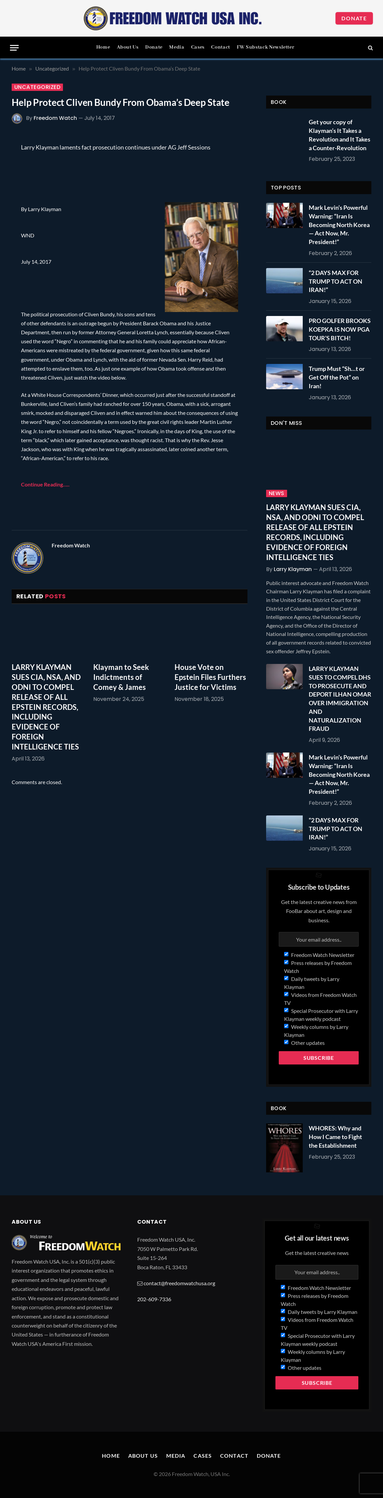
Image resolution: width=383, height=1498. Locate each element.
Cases (197, 47)
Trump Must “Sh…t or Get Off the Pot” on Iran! (337, 377)
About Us (128, 47)
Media (176, 47)
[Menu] (14, 47)
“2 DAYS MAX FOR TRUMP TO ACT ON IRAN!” (335, 281)
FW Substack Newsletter (265, 47)
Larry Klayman (293, 569)
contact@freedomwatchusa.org (179, 1283)
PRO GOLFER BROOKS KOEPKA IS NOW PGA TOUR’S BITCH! (340, 329)
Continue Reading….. (45, 484)
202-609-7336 (154, 1299)
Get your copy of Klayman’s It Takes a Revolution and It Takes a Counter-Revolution (339, 134)
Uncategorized (37, 87)
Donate (354, 18)
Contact (220, 47)
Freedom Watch (55, 118)
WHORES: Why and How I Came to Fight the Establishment (335, 1136)
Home (103, 47)
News (276, 493)
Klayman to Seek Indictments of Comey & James (121, 677)
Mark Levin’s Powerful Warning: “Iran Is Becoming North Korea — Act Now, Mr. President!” (339, 224)
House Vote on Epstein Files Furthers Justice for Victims (210, 677)
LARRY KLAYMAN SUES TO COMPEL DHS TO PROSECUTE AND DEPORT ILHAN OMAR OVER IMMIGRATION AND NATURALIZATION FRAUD (340, 698)
